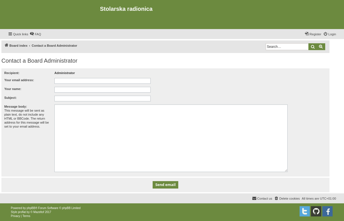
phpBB (31, 208)
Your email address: (19, 80)
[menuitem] (35, 34)
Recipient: (11, 73)
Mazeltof (38, 212)
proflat (22, 212)
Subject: (10, 97)
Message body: (15, 106)
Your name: (12, 89)
